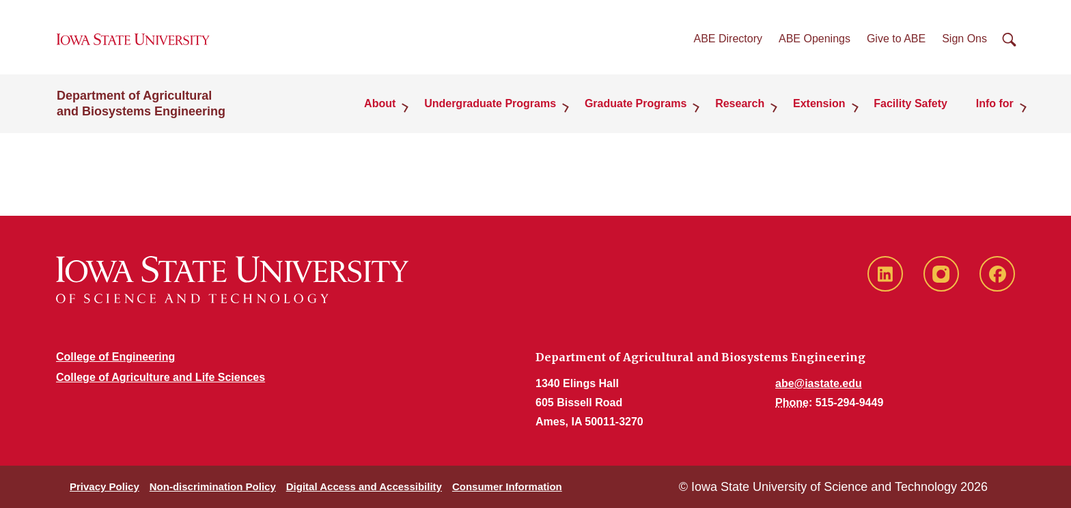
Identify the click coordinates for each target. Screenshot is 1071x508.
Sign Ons (964, 40)
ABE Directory (728, 40)
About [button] (388, 105)
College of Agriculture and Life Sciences (160, 377)
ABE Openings (814, 40)
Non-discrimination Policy (213, 486)
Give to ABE (896, 40)
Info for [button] (995, 105)
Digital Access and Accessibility (364, 486)
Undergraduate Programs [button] (497, 105)
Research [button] (744, 105)
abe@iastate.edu (818, 383)
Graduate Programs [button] (641, 105)
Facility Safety (912, 105)
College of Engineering (115, 357)
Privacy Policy (104, 486)
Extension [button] (822, 105)
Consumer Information (507, 486)
